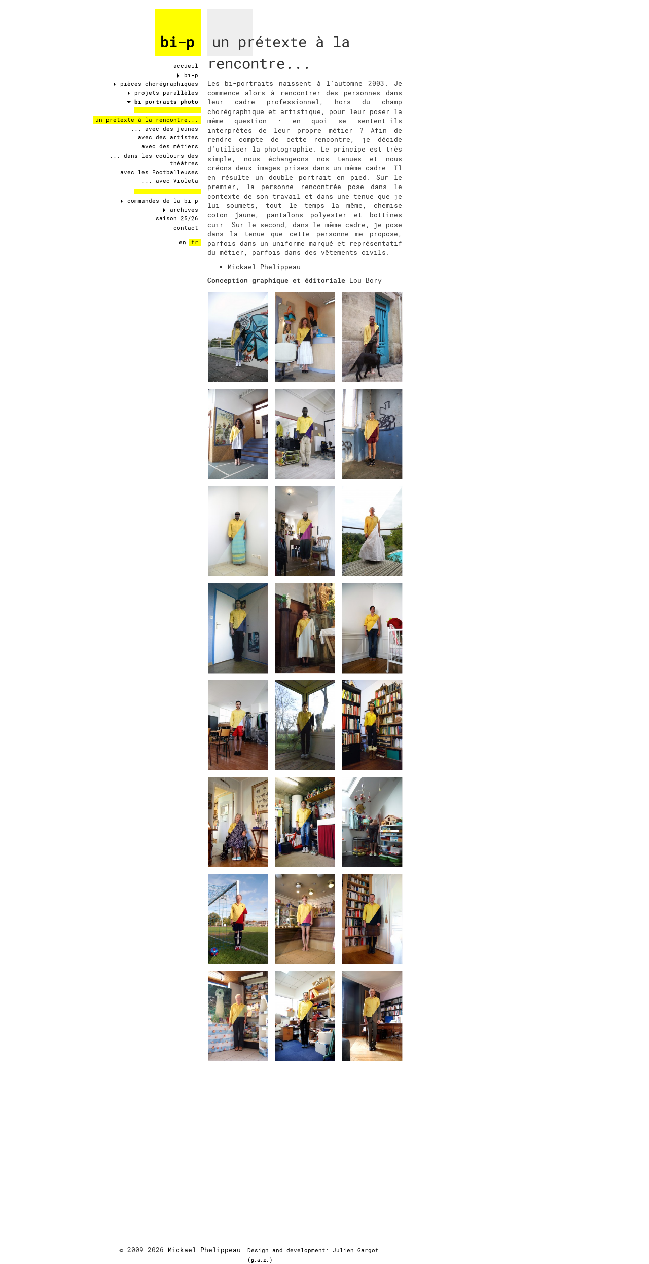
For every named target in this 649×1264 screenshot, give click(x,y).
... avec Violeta (169, 180)
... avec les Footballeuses (152, 172)
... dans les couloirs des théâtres (154, 159)
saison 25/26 (177, 218)
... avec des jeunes (164, 128)
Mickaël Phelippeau (204, 1249)
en (182, 242)
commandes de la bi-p (159, 200)
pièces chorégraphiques (156, 83)
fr (194, 242)
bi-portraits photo (162, 101)
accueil (185, 65)
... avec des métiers (162, 146)
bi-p (177, 42)
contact (185, 227)
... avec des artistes (161, 137)
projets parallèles (163, 92)
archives (180, 209)
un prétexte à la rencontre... (146, 119)
